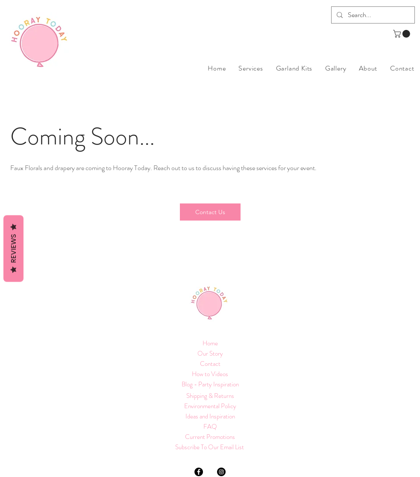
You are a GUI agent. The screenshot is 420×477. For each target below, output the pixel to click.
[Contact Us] (210, 212)
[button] (402, 34)
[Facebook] (198, 472)
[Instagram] (221, 472)
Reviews (13, 249)
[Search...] (372, 15)
